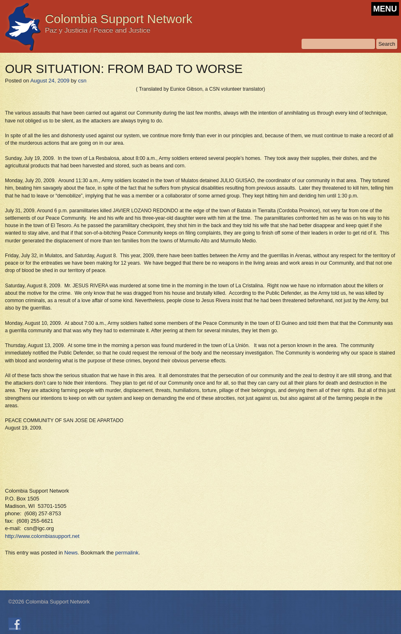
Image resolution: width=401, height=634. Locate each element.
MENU (385, 8)
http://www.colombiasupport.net (42, 536)
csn (82, 80)
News (71, 552)
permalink (126, 552)
